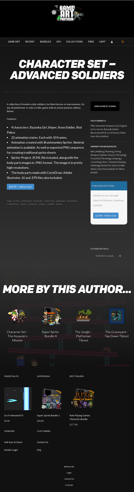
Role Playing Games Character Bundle (80, 417)
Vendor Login (11, 449)
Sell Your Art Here (13, 442)
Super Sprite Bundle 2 (48, 415)
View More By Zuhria (105, 106)
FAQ (39, 449)
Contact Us (42, 442)
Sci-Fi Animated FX (13, 415)
